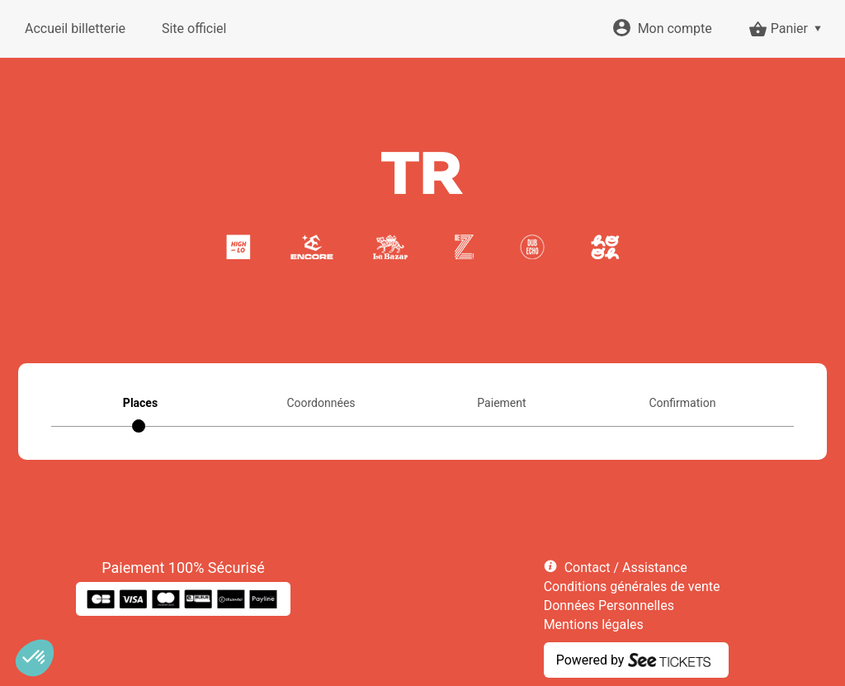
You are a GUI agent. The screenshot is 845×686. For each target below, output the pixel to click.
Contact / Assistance (625, 567)
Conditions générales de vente (632, 586)
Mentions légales (594, 624)
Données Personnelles (609, 605)
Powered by (590, 660)
